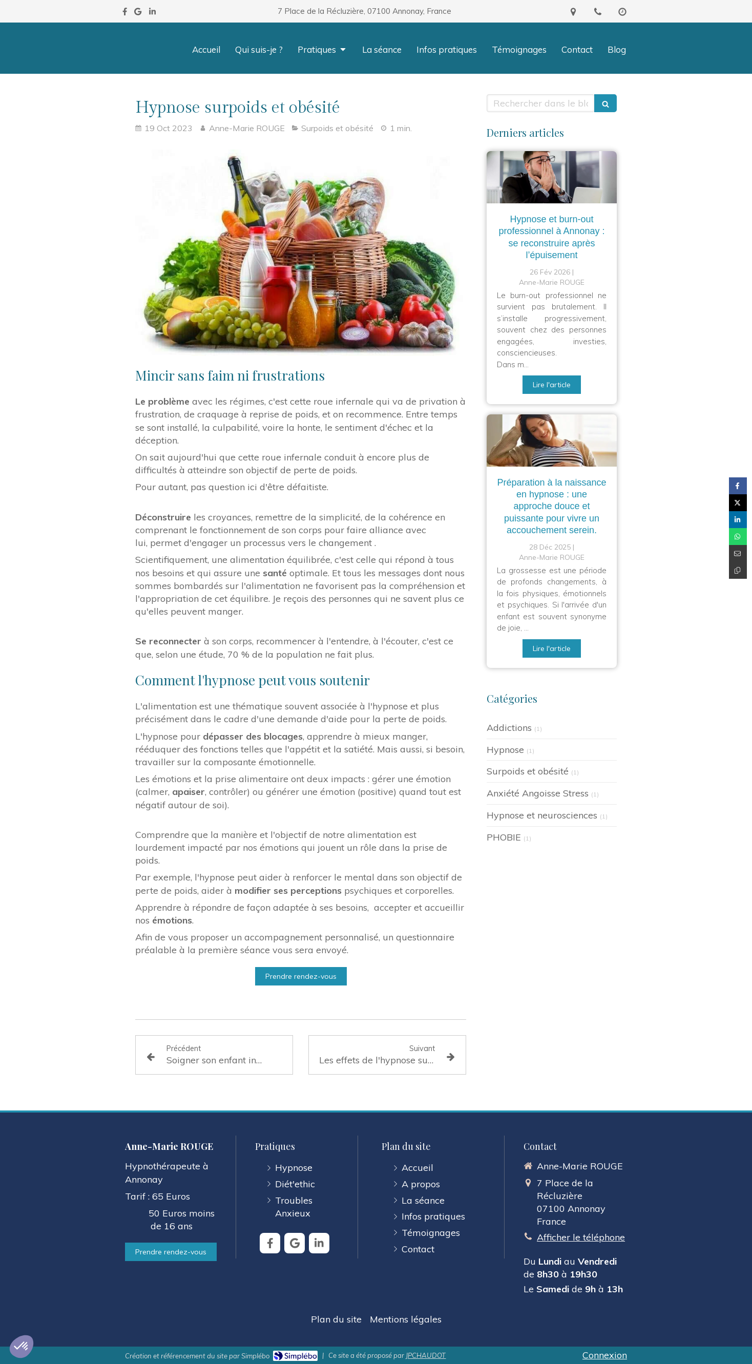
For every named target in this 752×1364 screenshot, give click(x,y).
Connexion (604, 1355)
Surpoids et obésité (528, 771)
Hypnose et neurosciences (542, 815)
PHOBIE (504, 837)
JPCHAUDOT (426, 1355)
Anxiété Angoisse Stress (538, 793)
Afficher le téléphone (581, 1237)
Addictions (509, 727)
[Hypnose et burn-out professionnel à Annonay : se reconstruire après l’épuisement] (552, 177)
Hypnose (505, 750)
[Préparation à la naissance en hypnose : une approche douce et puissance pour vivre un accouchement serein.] (552, 440)
